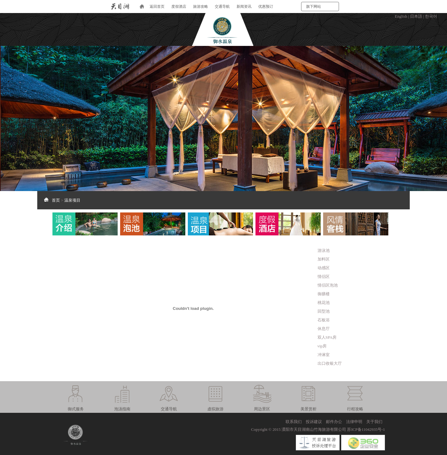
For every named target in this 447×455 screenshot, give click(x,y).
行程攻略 (355, 409)
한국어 (431, 16)
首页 (56, 200)
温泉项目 (72, 200)
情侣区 (324, 276)
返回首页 (157, 6)
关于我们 (374, 421)
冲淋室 (324, 354)
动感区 (324, 267)
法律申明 (354, 421)
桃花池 (324, 302)
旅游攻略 (200, 6)
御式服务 (76, 409)
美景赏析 (308, 409)
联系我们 (294, 421)
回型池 (324, 311)
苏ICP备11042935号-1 (366, 429)
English (401, 16)
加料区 (324, 259)
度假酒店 (178, 6)
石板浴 (324, 320)
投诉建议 (314, 421)
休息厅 (324, 328)
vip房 (322, 346)
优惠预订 (265, 6)
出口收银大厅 (330, 363)
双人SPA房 (327, 337)
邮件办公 (334, 421)
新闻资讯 (244, 6)
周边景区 (262, 409)
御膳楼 (324, 294)
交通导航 (222, 6)
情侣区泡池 (328, 285)
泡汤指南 (122, 409)
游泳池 (324, 250)
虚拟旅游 (215, 409)
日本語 (416, 16)
